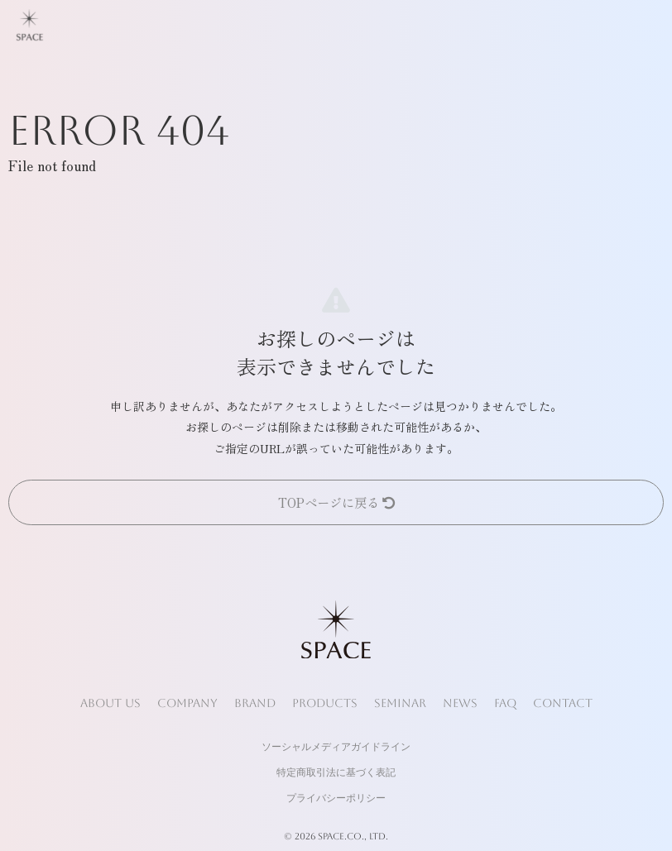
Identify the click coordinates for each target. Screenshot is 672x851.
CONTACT (563, 703)
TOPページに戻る (336, 502)
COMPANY (187, 703)
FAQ (505, 703)
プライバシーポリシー (336, 798)
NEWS (460, 703)
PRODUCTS (325, 703)
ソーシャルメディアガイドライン (336, 747)
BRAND (255, 703)
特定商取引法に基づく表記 (336, 772)
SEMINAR (400, 703)
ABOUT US (110, 703)
